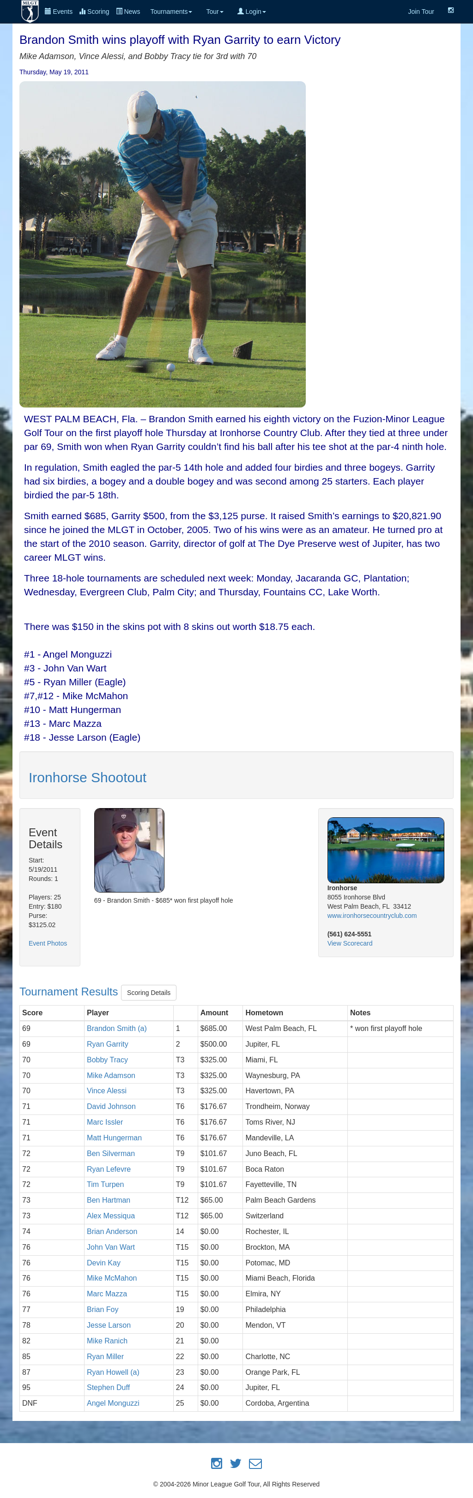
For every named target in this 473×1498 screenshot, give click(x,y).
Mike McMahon (112, 1278)
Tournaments (171, 11)
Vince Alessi (107, 1091)
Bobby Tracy (107, 1060)
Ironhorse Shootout (87, 777)
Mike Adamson (111, 1075)
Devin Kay (104, 1263)
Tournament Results (70, 991)
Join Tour (421, 11)
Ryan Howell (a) (113, 1372)
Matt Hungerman (114, 1138)
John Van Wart (111, 1247)
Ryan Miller (105, 1356)
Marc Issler (105, 1122)
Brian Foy (102, 1309)
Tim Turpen (105, 1184)
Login (251, 11)
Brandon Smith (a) (117, 1028)
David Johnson (111, 1106)
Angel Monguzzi (113, 1403)
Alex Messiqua (111, 1216)
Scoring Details (148, 992)
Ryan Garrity (107, 1044)
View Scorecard (350, 943)
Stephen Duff (108, 1387)
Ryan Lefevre (109, 1169)
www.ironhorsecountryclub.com (372, 915)
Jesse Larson (109, 1325)
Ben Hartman (108, 1200)
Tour (214, 11)
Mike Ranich (107, 1341)
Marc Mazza (107, 1294)
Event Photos (48, 943)
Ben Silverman (111, 1153)
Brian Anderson (112, 1231)
